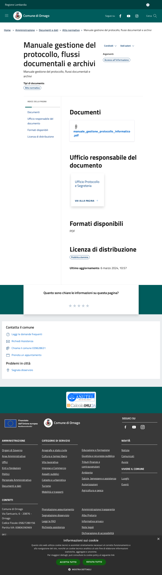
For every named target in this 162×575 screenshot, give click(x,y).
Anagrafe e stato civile (54, 450)
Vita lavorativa (50, 462)
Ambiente (87, 472)
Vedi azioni (127, 46)
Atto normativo (71, 30)
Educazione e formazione (96, 450)
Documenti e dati (48, 30)
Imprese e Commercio (54, 468)
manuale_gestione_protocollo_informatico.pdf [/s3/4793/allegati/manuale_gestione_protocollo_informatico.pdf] (101, 133)
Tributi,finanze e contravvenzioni (91, 464)
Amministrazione (25, 30)
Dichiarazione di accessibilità (98, 533)
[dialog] (81, 555)
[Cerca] (155, 16)
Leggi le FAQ (49, 521)
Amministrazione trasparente (98, 509)
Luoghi (125, 478)
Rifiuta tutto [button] (94, 561)
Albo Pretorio (89, 515)
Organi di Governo (12, 450)
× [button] (158, 539)
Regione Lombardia (15, 5)
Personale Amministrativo (16, 480)
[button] (81, 569)
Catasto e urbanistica (54, 480)
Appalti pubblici (50, 474)
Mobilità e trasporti (52, 492)
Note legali (88, 527)
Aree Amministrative (13, 456)
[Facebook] (119, 16)
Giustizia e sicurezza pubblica (98, 456)
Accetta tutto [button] (68, 562)
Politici (6, 474)
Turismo (46, 486)
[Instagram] (135, 16)
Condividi (111, 46)
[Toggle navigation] (7, 15)
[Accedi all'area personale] (147, 4)
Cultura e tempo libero (54, 456)
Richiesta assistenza (53, 527)
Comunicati (127, 456)
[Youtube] (127, 16)
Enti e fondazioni (11, 468)
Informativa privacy (93, 521)
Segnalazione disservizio (55, 515)
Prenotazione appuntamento (58, 509)
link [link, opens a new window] (113, 555)
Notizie (125, 450)
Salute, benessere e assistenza (99, 478)
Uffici (5, 462)
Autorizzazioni (90, 484)
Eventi (125, 484)
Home (7, 30)
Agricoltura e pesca (92, 490)
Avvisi (124, 462)
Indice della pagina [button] (36, 101)
